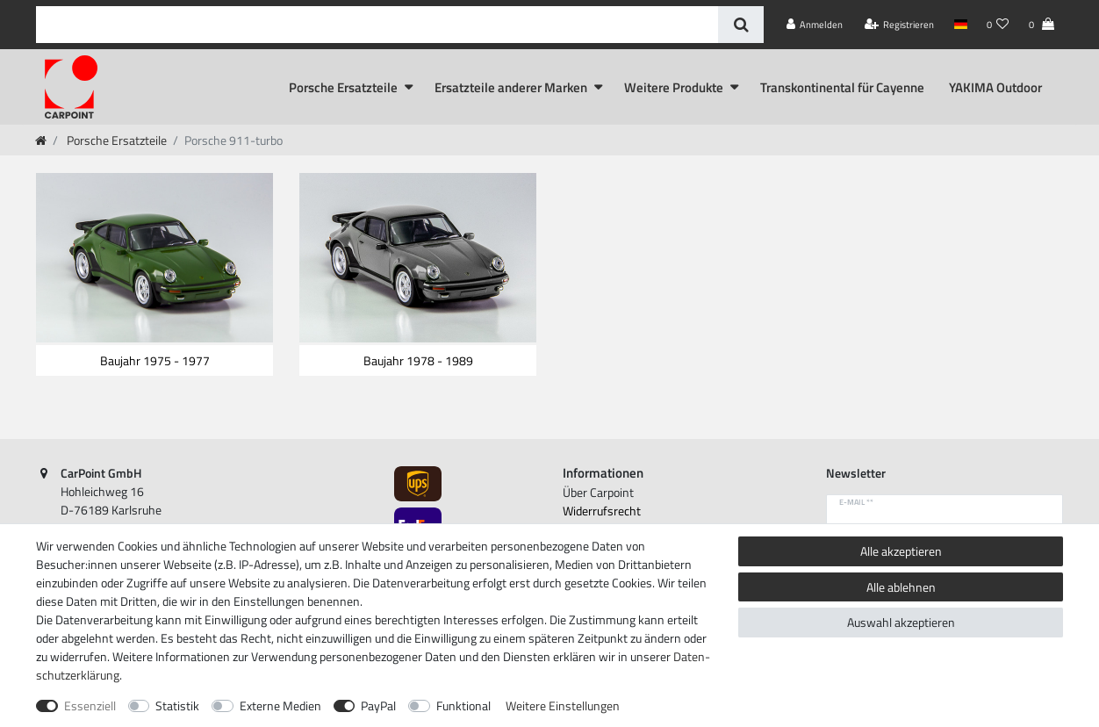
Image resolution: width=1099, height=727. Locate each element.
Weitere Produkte (673, 87)
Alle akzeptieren (901, 551)
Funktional (463, 705)
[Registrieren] (900, 25)
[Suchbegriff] (377, 24)
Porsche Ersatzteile (343, 87)
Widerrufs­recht (602, 510)
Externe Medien (280, 705)
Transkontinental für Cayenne (842, 87)
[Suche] (740, 24)
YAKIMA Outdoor (995, 87)
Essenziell (90, 705)
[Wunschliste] (998, 25)
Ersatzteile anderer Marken (511, 87)
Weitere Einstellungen (563, 705)
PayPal (378, 705)
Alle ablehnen (901, 587)
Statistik (177, 705)
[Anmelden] (815, 25)
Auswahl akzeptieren (901, 622)
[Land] (960, 25)
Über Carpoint (598, 492)
